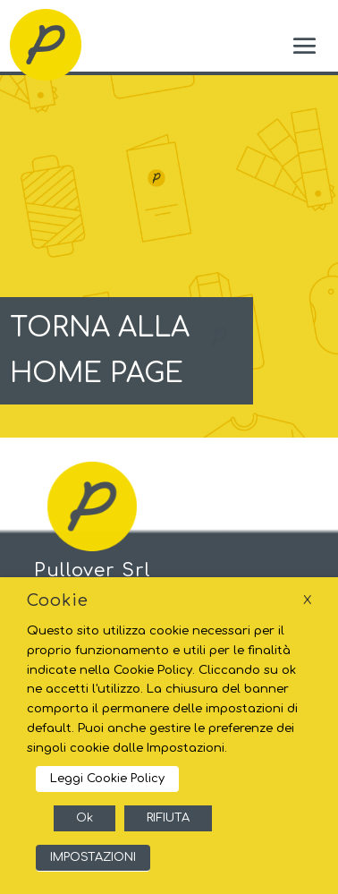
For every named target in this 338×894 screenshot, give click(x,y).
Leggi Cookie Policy (107, 778)
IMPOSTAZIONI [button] (93, 857)
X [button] (307, 600)
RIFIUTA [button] (168, 818)
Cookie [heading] (58, 600)
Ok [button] (84, 818)
